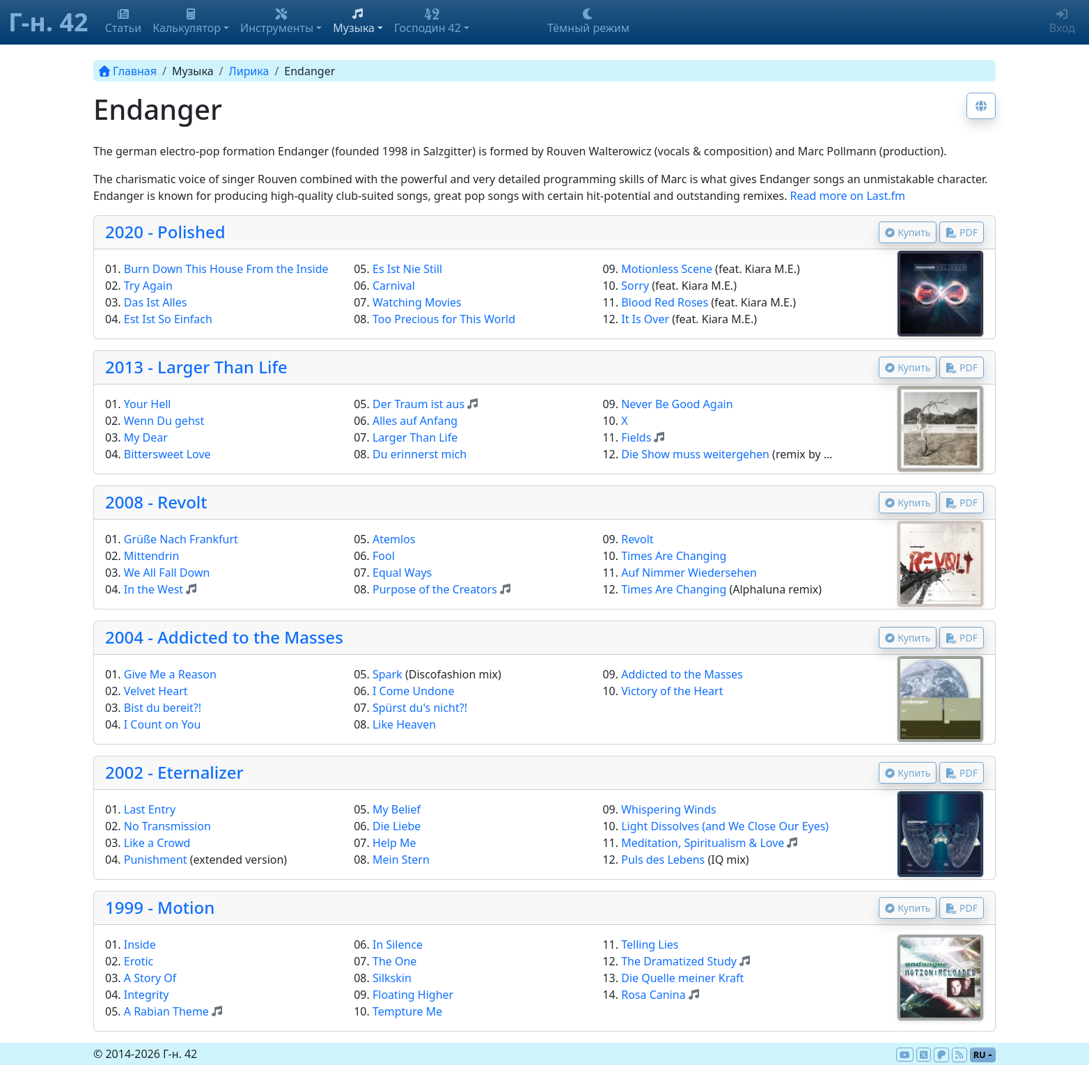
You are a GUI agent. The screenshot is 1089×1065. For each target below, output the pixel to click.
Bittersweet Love (167, 454)
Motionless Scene (666, 269)
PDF (962, 232)
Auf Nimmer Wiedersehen (689, 572)
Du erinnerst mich (420, 454)
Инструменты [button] (276, 22)
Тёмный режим (588, 22)
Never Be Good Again (676, 404)
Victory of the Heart (672, 691)
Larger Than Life (415, 437)
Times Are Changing (673, 555)
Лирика (249, 71)
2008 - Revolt (156, 501)
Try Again (148, 285)
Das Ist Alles (155, 302)
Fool (384, 555)
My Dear (146, 437)
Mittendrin (152, 555)
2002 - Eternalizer (174, 772)
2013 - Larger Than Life (196, 366)
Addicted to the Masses (681, 674)
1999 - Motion (159, 907)
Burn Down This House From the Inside (226, 269)
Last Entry (149, 809)
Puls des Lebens (663, 859)
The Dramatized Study (679, 961)
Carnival (394, 285)
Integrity (146, 994)
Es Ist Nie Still (407, 269)
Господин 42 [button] (427, 22)
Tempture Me (407, 1011)
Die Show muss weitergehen (695, 454)
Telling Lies (649, 944)
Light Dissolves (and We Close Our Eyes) (725, 826)
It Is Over (645, 319)
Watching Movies (417, 302)
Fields (636, 437)
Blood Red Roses (664, 302)
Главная (128, 71)
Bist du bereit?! (162, 707)
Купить (907, 232)
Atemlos (394, 539)
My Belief (397, 809)
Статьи (123, 22)
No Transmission (167, 826)
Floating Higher (413, 994)
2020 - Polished (165, 231)
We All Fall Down (167, 572)
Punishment (155, 859)
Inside (140, 944)
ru (979, 1054)
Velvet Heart (156, 691)
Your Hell (147, 404)
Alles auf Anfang (415, 420)
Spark (387, 674)
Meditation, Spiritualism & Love (702, 842)
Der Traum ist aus (418, 404)
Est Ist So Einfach (168, 319)
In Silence (398, 944)
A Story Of (150, 978)
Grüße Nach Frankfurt (181, 539)
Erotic (138, 961)
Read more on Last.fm (847, 195)
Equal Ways (402, 572)
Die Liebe (397, 826)
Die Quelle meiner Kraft (682, 978)
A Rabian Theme (166, 1011)
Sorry (635, 285)
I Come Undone (414, 691)
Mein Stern (401, 859)
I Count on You (162, 724)
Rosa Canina (653, 994)
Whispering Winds (668, 809)
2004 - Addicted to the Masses (224, 636)
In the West (153, 589)
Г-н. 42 (48, 22)
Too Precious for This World (444, 319)
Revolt (637, 539)
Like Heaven (404, 724)
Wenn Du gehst (164, 420)
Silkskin (392, 978)
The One (394, 961)
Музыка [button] (354, 22)
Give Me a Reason (170, 674)
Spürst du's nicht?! (420, 707)
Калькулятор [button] (186, 22)
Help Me (394, 842)
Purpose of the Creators (435, 589)
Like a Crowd (157, 842)
